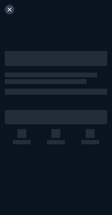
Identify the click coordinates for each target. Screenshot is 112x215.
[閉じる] (9, 9)
